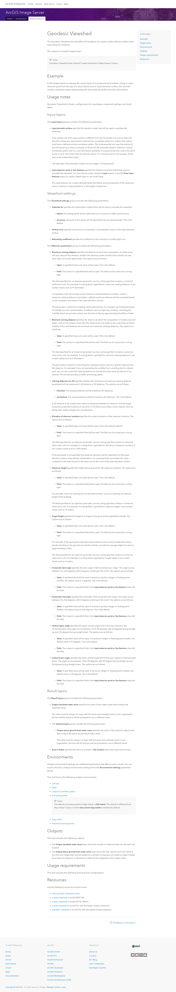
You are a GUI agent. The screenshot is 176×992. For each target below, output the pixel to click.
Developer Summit (97, 968)
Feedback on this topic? (124, 922)
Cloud (59, 4)
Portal (30, 4)
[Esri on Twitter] (133, 955)
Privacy (43, 987)
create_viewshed (59, 901)
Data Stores (49, 4)
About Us (93, 952)
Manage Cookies (53, 987)
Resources (144, 59)
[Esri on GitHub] (141, 955)
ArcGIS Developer (55, 968)
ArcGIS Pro (52, 956)
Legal (63, 987)
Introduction (21, 18)
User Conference (96, 964)
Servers (38, 4)
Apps (66, 4)
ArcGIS (50, 964)
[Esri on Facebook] (137, 955)
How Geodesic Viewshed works (66, 893)
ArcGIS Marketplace (56, 976)
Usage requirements (149, 55)
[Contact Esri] (145, 955)
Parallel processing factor (63, 823)
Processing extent (59, 795)
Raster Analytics (37, 18)
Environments (146, 47)
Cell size (55, 783)
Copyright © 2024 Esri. (14, 987)
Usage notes (145, 43)
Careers (92, 956)
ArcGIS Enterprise (15, 3)
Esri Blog (93, 960)
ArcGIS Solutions (54, 972)
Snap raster (57, 819)
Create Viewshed (59, 897)
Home (9, 18)
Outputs (143, 51)
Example (144, 39)
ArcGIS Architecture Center (59, 980)
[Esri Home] (136, 946)
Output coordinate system (63, 791)
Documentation (12, 976)
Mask (54, 787)
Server (8, 960)
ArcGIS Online (53, 952)
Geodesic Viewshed (60, 910)
